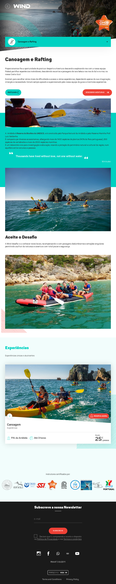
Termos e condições (73, 539)
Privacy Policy (72, 579)
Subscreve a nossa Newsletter (58, 507)
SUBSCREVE (58, 531)
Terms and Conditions (51, 579)
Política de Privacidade (47, 539)
